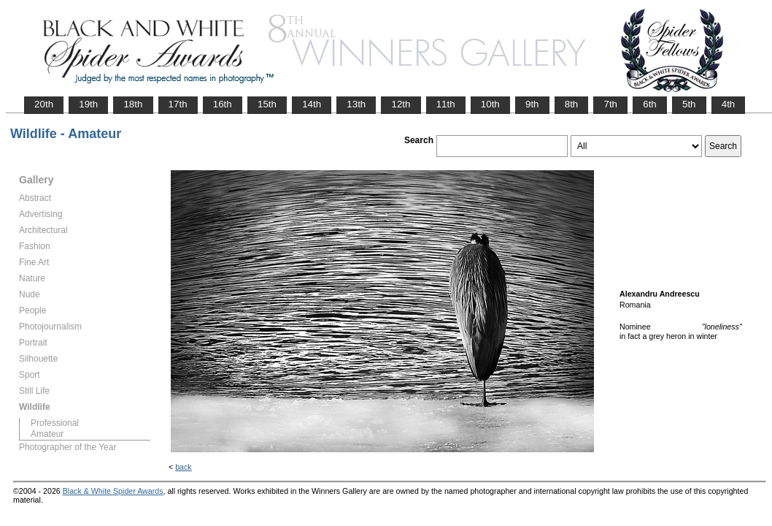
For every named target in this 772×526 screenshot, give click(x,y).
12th (400, 104)
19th (88, 104)
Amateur (47, 434)
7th (610, 104)
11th (445, 104)
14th (311, 104)
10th (490, 104)
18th (132, 104)
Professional (55, 423)
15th (267, 104)
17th (178, 104)
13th (356, 104)
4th (729, 104)
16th (222, 104)
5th (689, 104)
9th (532, 104)
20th (43, 104)
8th (572, 104)
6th (650, 104)
